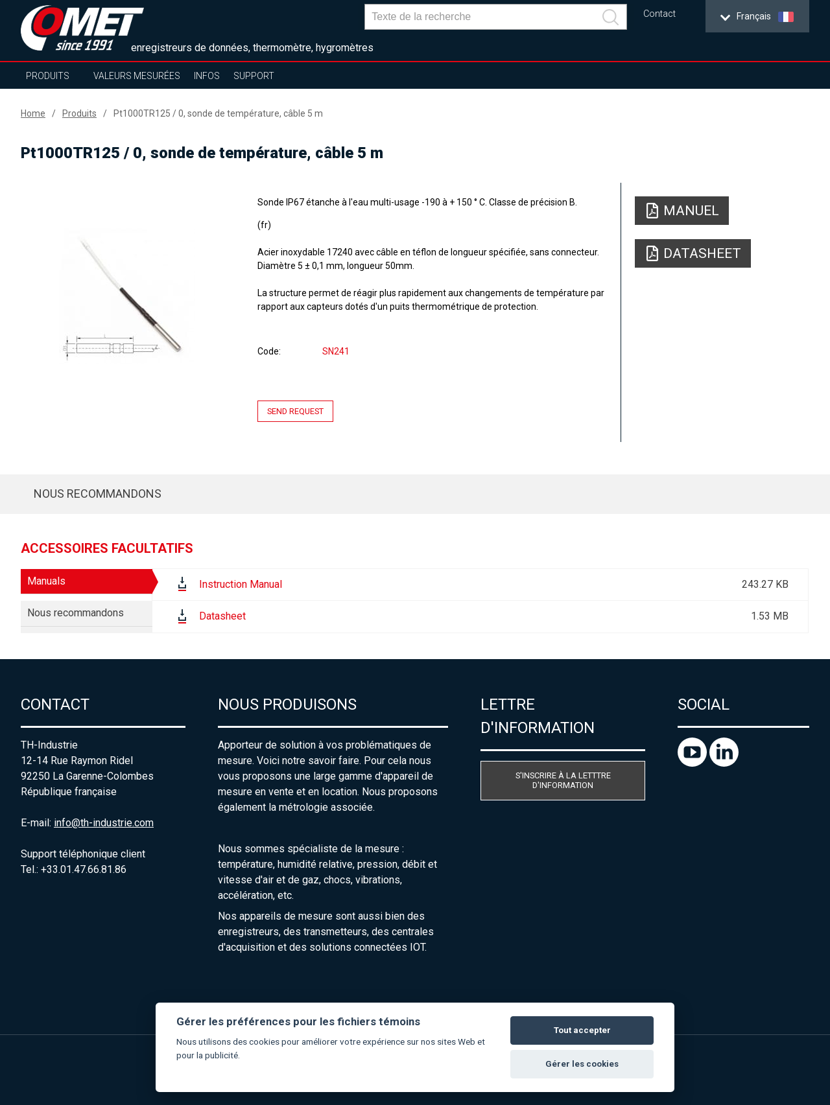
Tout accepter (582, 1030)
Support (253, 76)
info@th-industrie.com (104, 823)
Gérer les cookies (582, 1064)
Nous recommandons (97, 493)
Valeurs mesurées (136, 76)
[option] (127, 296)
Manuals (46, 581)
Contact (659, 13)
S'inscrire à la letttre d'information (563, 780)
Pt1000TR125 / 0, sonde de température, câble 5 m (218, 113)
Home (33, 113)
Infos (207, 76)
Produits (47, 76)
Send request (295, 411)
